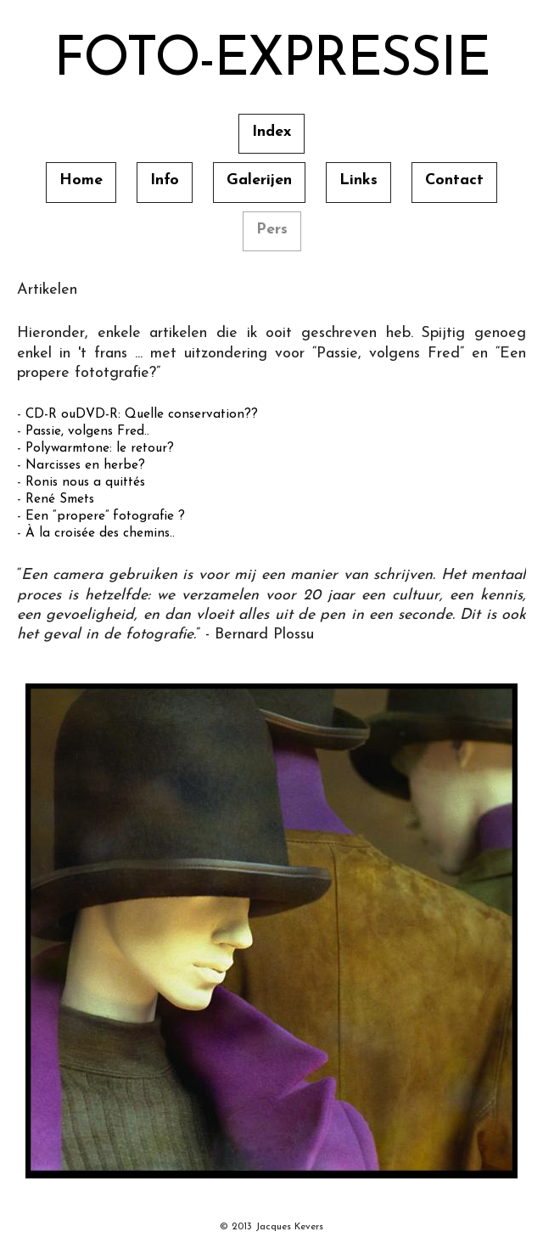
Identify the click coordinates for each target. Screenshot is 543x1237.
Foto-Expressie (271, 61)
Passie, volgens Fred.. (87, 431)
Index (271, 132)
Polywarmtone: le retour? (99, 448)
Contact (454, 180)
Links (358, 180)
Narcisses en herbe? (85, 465)
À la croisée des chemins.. (100, 533)
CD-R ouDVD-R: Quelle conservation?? (141, 414)
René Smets (59, 499)
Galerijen (259, 180)
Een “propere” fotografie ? (105, 516)
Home (81, 180)
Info (164, 180)
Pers (272, 229)
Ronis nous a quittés (85, 482)
